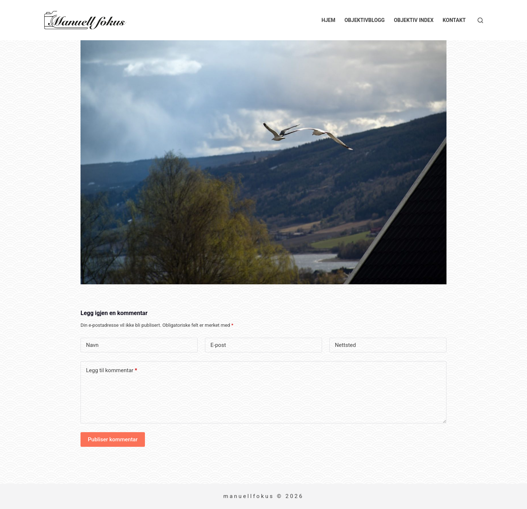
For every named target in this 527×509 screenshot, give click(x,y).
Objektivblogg (364, 20)
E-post (218, 345)
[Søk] (480, 20)
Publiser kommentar (113, 439)
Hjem (328, 20)
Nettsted (345, 345)
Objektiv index (413, 20)
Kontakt (454, 20)
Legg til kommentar (111, 370)
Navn (92, 345)
